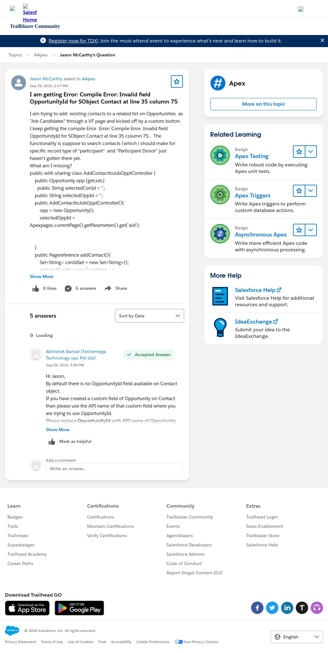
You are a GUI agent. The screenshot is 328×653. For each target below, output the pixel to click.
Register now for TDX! (74, 41)
